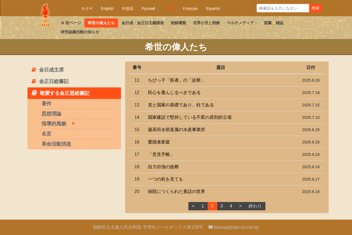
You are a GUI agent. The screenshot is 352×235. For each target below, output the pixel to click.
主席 (48, 70)
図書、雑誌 (273, 23)
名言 (46, 134)
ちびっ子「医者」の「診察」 (176, 80)
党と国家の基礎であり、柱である (181, 105)
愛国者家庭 (159, 142)
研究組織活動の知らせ (80, 32)
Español (213, 8)
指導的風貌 (54, 123)
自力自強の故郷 (163, 166)
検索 (315, 8)
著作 (46, 103)
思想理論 (51, 114)
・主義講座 (143, 23)
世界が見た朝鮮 (206, 23)
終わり (255, 206)
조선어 (87, 8)
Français (190, 8)
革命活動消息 (56, 144)
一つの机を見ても (165, 179)
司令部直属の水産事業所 (176, 129)
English (107, 8)
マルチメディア (242, 23)
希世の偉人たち (101, 23)
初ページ (71, 23)
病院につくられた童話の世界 (176, 191)
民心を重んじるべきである (174, 92)
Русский (148, 8)
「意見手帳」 (161, 154)
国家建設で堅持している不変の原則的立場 (190, 117)
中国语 (127, 8)
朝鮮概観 (178, 23)
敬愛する (60, 93)
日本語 (169, 8)
